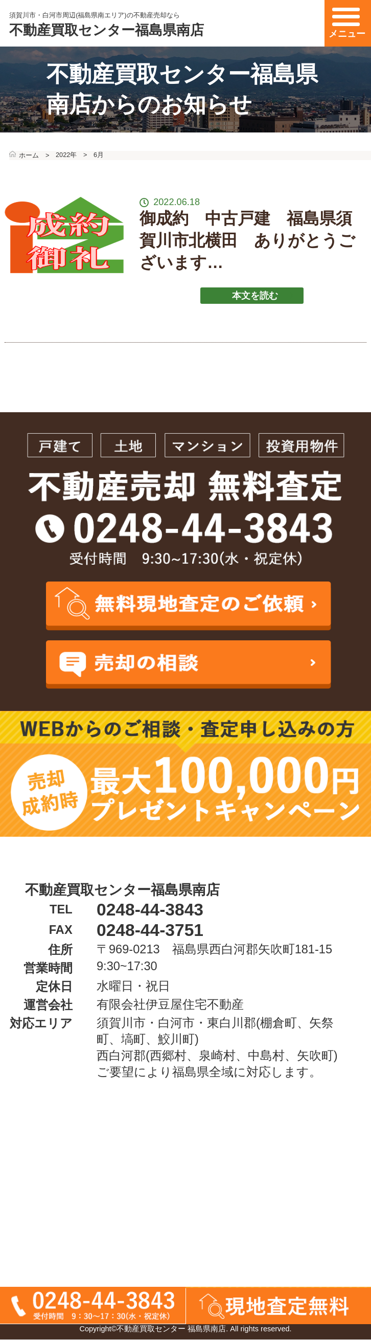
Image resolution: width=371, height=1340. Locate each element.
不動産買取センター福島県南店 (106, 30)
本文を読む (263, 296)
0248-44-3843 (150, 909)
